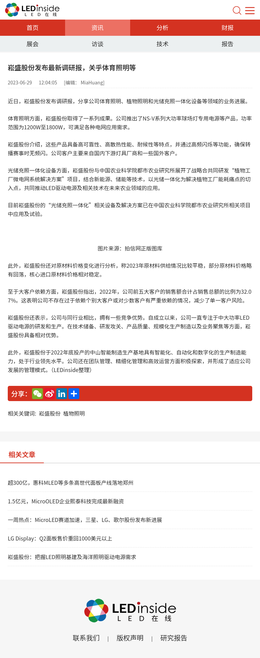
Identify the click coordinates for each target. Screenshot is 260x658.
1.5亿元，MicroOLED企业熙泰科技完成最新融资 (66, 501)
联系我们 (86, 637)
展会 (32, 43)
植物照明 (74, 413)
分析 (162, 27)
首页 (32, 27)
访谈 (97, 43)
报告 (228, 43)
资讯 (97, 27)
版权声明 (130, 637)
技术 (162, 43)
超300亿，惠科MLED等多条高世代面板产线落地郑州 (71, 482)
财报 (228, 27)
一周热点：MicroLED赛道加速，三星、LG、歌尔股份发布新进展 (85, 520)
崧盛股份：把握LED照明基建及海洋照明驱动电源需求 (72, 557)
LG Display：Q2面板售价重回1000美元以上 (60, 538)
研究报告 (174, 637)
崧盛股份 (49, 413)
